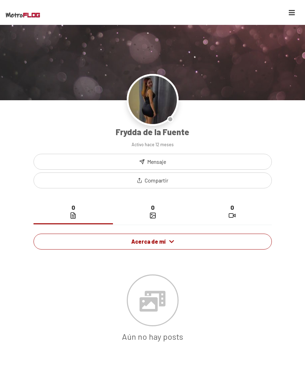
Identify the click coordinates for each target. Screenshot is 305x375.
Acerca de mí (152, 241)
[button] (153, 180)
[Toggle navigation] (291, 12)
